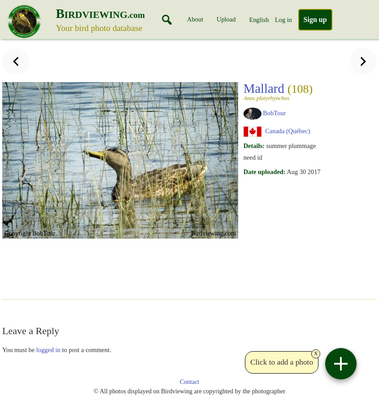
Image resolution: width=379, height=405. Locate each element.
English (259, 19)
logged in (48, 349)
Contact (190, 382)
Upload (226, 19)
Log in (283, 19)
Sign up (315, 19)
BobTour (274, 113)
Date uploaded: (265, 171)
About (195, 19)
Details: (254, 145)
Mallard (281, 91)
